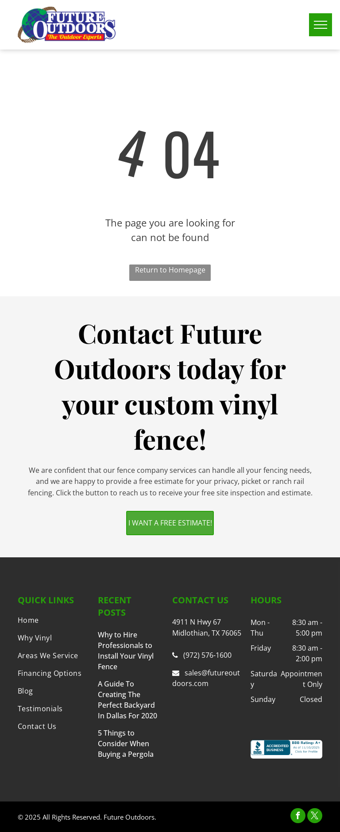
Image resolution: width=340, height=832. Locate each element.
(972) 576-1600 (207, 655)
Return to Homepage (170, 270)
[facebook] (297, 816)
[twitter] (314, 816)
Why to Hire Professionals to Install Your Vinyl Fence (126, 650)
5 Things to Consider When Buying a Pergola (126, 743)
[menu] (320, 24)
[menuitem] (53, 620)
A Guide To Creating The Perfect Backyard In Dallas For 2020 (127, 700)
